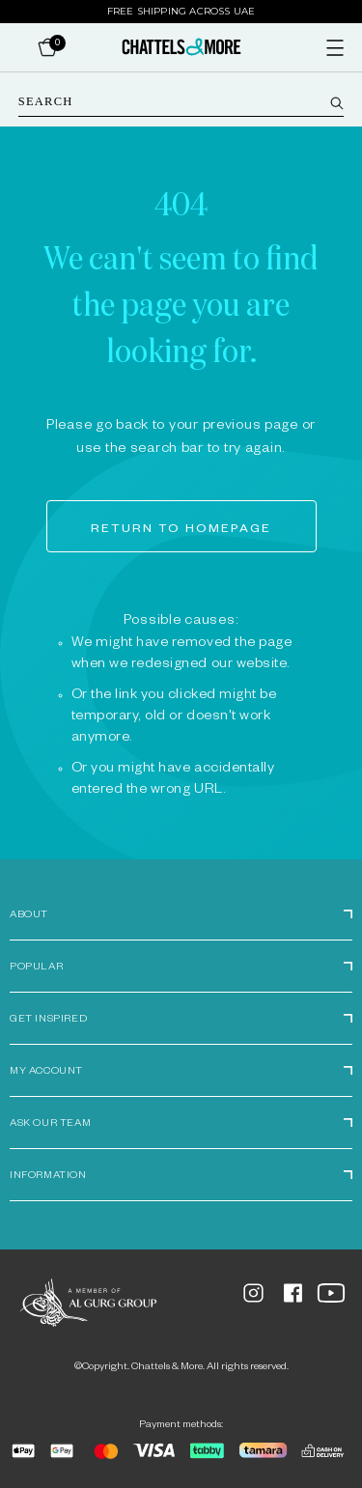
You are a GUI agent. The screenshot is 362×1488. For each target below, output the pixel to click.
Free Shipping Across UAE (181, 11)
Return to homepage (181, 530)
